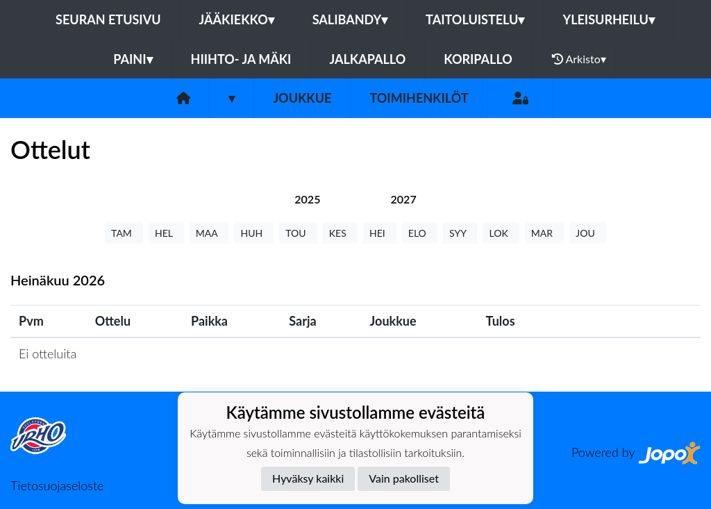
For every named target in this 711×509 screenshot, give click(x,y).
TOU (298, 233)
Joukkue (302, 98)
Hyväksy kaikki (308, 478)
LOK (500, 233)
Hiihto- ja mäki (241, 59)
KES (340, 233)
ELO (419, 233)
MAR (544, 233)
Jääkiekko (236, 19)
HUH (253, 233)
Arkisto (579, 59)
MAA (209, 233)
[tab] (307, 199)
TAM (124, 233)
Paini (132, 59)
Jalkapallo (367, 59)
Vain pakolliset (404, 478)
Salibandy (349, 19)
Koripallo (478, 59)
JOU (588, 233)
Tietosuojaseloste (56, 485)
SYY (460, 233)
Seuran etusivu (108, 19)
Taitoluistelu (475, 19)
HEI (379, 233)
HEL (166, 233)
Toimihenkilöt (418, 98)
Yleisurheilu (608, 19)
